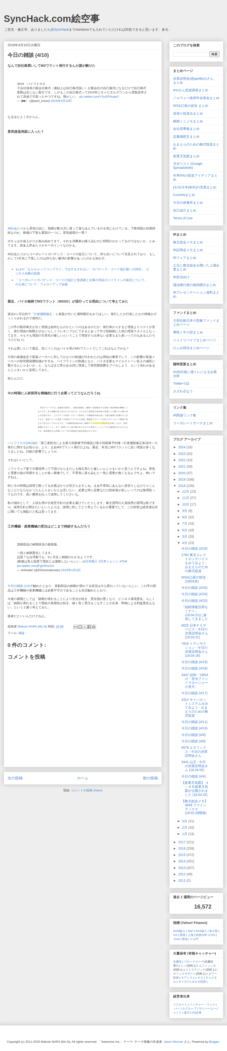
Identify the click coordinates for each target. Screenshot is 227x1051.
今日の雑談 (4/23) (194, 600)
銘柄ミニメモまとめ (188, 121)
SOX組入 (201, 930)
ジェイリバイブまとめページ (194, 340)
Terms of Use (182, 218)
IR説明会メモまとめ (188, 250)
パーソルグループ (185, 1008)
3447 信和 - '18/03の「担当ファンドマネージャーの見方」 (194, 681)
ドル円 (194, 938)
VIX (175, 934)
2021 (182, 466)
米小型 (213, 930)
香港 (182, 934)
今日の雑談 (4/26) (194, 588)
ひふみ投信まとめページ (191, 348)
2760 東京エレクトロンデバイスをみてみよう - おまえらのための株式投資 (194, 563)
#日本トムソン (109, 561)
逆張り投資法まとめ (188, 113)
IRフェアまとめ (184, 258)
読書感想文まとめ (186, 136)
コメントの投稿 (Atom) (87, 790)
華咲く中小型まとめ (188, 332)
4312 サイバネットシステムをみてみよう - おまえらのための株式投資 (194, 707)
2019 (182, 479)
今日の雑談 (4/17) (194, 693)
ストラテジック (195, 969)
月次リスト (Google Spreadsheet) (187, 166)
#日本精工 (91, 561)
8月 (185, 517)
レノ (183, 965)
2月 (185, 827)
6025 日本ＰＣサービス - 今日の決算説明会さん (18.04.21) (194, 631)
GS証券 (196, 1012)
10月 (186, 504)
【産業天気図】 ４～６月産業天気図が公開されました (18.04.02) (195, 788)
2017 (182, 842)
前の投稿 (150, 778)
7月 (185, 523)
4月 (185, 543)
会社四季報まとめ (186, 129)
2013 (182, 868)
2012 (182, 874)
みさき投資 (199, 981)
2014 (182, 861)
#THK (123, 561)
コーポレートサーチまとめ (193, 423)
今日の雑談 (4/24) (194, 594)
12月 (186, 491)
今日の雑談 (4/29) (194, 548)
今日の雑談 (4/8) (193, 741)
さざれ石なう (183, 391)
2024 (182, 447)
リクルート (180, 1004)
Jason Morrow (173, 1041)
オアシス (186, 977)
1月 (185, 834)
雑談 (21, 633)
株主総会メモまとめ (188, 242)
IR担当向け (181, 277)
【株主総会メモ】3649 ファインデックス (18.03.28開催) (194, 807)
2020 (182, 473)
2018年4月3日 (71, 570)
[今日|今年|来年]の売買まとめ (194, 187)
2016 (182, 848)
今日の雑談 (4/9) (193, 735)
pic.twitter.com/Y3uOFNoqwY (99, 96)
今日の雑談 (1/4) (19, 586)
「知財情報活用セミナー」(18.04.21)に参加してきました (194, 613)
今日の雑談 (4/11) (194, 722)
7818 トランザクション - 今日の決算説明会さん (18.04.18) (194, 649)
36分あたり (15, 228)
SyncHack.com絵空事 (52, 18)
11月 (186, 498)
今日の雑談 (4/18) (194, 668)
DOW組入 (179, 930)
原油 (185, 938)
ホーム (82, 778)
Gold (177, 938)
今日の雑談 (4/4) (193, 776)
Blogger (214, 1041)
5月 (185, 536)
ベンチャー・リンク (202, 1004)
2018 (182, 486)
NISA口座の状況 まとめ (190, 106)
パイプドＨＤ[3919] (21, 443)
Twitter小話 (181, 383)
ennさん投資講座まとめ (190, 90)
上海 (190, 934)
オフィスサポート (184, 973)
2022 (182, 460)
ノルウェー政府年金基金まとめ (196, 98)
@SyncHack (60, 29)
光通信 (177, 961)
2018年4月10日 (61, 101)
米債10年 (201, 934)
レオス (199, 977)
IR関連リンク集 (184, 415)
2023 (182, 454)
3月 (185, 821)
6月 (185, 530)
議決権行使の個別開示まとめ (194, 285)
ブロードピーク (194, 961)
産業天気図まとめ (186, 156)
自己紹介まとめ (184, 210)
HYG (212, 934)
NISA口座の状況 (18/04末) (193, 579)
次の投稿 (15, 778)
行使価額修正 (43, 314)
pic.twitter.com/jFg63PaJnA (35, 566)
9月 (185, 511)
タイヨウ (184, 981)
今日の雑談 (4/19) (194, 662)
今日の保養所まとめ (188, 202)
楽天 (187, 1012)
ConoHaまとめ (184, 195)
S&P (190, 930)
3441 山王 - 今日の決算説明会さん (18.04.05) (194, 766)
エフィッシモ (207, 965)
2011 (182, 880)
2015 (182, 855)
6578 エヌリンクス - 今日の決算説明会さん (194, 751)
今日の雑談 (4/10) (194, 728)
